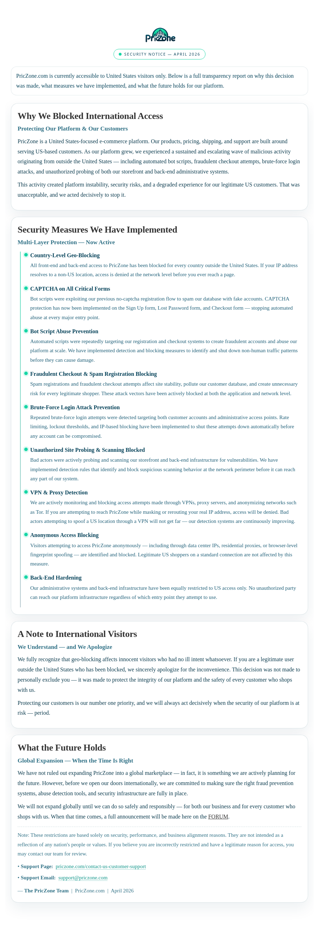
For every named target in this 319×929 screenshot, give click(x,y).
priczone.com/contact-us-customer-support (101, 866)
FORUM (218, 817)
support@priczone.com (83, 877)
